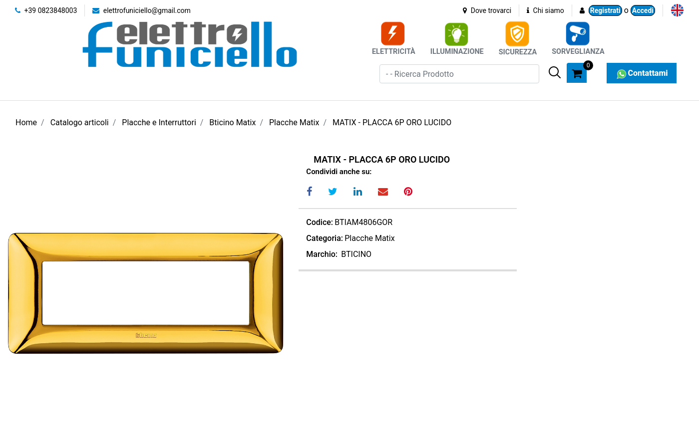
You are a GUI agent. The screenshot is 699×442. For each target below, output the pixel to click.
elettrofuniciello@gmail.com (141, 10)
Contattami (641, 73)
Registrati (605, 10)
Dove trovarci (487, 10)
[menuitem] (677, 10)
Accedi (643, 10)
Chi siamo (545, 10)
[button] (555, 72)
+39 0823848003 (46, 10)
